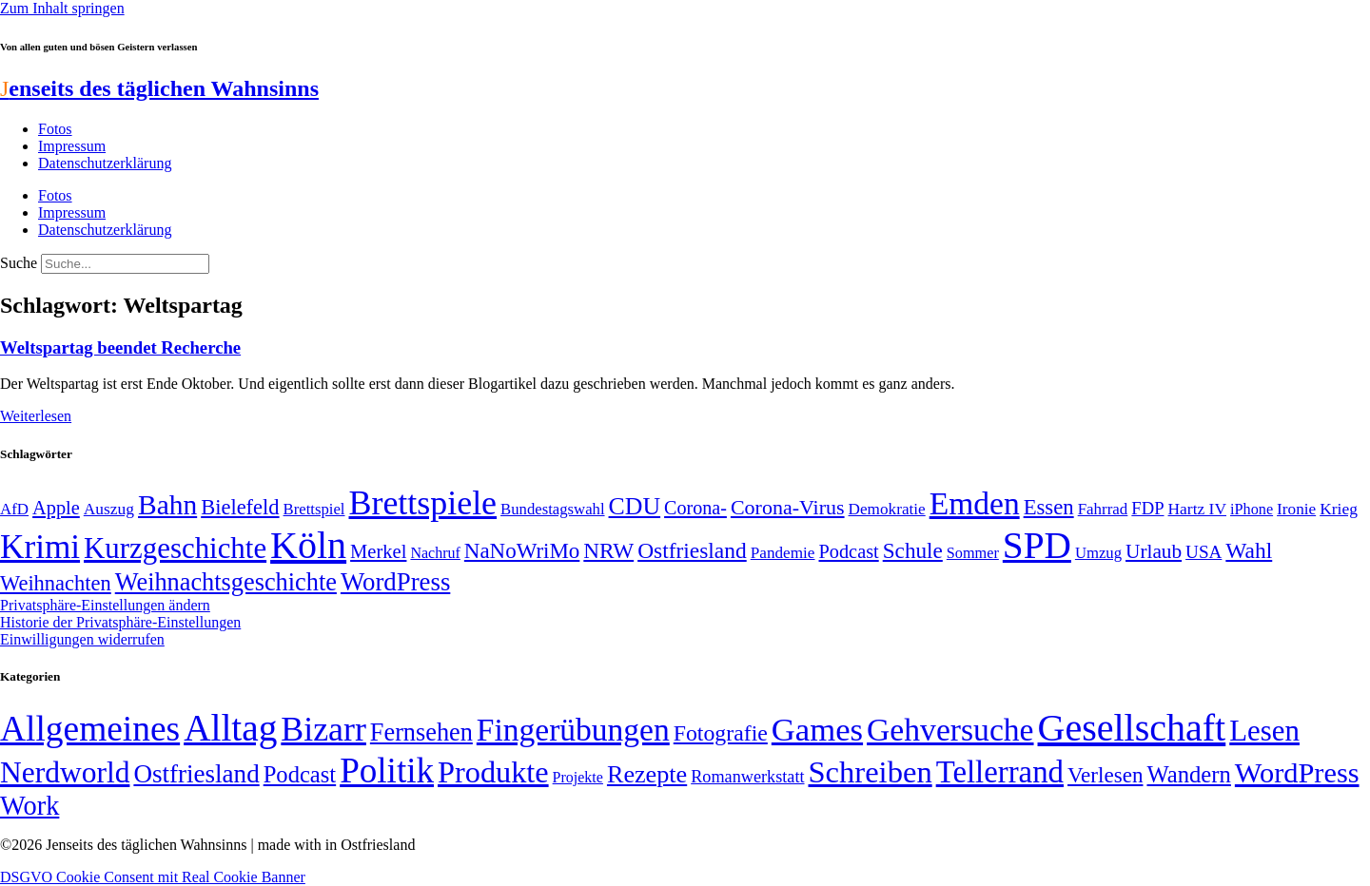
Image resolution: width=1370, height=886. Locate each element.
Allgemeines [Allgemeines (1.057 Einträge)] (90, 728)
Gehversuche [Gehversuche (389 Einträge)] (950, 729)
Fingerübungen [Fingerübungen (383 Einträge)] (573, 729)
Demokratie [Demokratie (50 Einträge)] (887, 509)
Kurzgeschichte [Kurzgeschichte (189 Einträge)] (175, 548)
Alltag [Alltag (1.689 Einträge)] (230, 727)
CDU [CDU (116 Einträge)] (635, 506)
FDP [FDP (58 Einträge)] (1147, 508)
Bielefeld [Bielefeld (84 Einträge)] (240, 507)
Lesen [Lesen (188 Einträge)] (1264, 730)
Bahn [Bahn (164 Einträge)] (167, 505)
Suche (18, 263)
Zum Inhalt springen (62, 8)
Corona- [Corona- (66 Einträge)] (695, 507)
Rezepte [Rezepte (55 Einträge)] (647, 774)
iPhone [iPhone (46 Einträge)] (1251, 509)
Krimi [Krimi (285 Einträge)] (40, 547)
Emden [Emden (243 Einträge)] (975, 503)
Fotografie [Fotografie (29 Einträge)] (721, 733)
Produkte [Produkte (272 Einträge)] (493, 772)
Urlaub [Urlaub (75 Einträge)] (1153, 551)
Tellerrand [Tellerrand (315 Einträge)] (1000, 772)
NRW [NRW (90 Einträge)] (608, 550)
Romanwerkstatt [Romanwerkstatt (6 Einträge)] (747, 776)
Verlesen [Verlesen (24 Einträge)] (1105, 774)
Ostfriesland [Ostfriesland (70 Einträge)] (196, 774)
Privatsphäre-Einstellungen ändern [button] (105, 605)
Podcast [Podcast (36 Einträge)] (300, 774)
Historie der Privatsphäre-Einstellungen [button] (120, 622)
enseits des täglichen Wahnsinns (159, 88)
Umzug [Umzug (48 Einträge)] (1098, 553)
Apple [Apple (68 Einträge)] (56, 507)
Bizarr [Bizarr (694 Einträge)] (323, 729)
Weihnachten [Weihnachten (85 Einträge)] (55, 583)
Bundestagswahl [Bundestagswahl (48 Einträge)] (552, 509)
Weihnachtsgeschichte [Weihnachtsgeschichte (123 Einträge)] (226, 582)
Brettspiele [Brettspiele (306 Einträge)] (423, 503)
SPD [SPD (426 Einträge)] (1037, 545)
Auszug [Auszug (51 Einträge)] (109, 508)
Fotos (55, 129)
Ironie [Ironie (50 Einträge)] (1296, 509)
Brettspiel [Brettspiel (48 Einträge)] (314, 509)
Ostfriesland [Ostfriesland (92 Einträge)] (692, 550)
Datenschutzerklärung (104, 163)
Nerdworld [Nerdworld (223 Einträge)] (64, 772)
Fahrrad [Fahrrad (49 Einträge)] (1103, 509)
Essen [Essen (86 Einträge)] (1049, 507)
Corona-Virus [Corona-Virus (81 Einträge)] (788, 507)
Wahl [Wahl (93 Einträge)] (1248, 550)
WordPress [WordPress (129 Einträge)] (395, 582)
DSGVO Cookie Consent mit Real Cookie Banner (152, 877)
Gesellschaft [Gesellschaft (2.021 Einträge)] (1132, 727)
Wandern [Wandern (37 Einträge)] (1188, 774)
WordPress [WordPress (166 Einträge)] (1297, 773)
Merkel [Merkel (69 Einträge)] (378, 551)
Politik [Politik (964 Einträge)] (387, 770)
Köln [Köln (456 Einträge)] (308, 545)
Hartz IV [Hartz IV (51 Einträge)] (1197, 508)
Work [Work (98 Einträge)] (29, 805)
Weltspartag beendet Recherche (120, 347)
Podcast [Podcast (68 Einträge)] (849, 551)
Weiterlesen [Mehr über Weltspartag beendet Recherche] (35, 416)
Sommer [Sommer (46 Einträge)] (973, 553)
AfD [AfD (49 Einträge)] (14, 509)
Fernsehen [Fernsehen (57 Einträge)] (421, 732)
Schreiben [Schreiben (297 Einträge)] (870, 772)
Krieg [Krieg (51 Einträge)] (1339, 508)
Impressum (72, 146)
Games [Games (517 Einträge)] (817, 729)
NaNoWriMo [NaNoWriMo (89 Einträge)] (521, 551)
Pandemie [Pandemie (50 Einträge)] (783, 553)
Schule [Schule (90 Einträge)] (913, 550)
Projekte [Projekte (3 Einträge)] (578, 777)
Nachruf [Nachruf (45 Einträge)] (435, 553)
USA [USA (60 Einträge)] (1203, 552)
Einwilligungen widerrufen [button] (82, 639)
